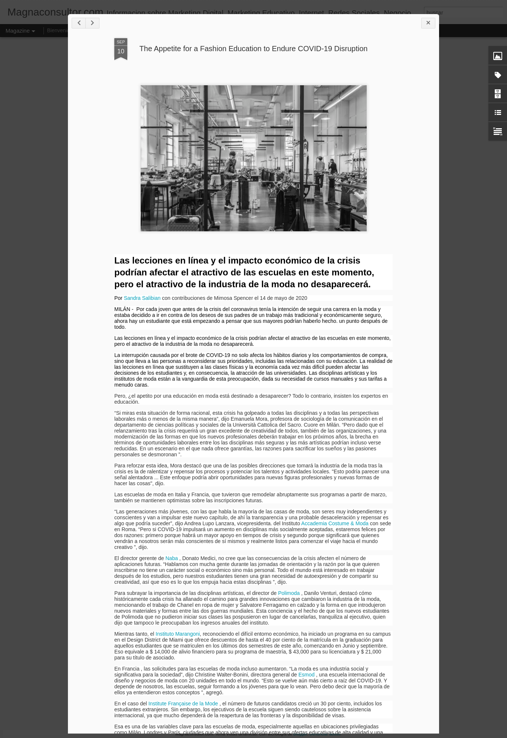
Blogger (300, 734)
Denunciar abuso (325, 734)
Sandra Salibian (142, 298)
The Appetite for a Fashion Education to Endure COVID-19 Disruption (254, 48)
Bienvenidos (61, 30)
